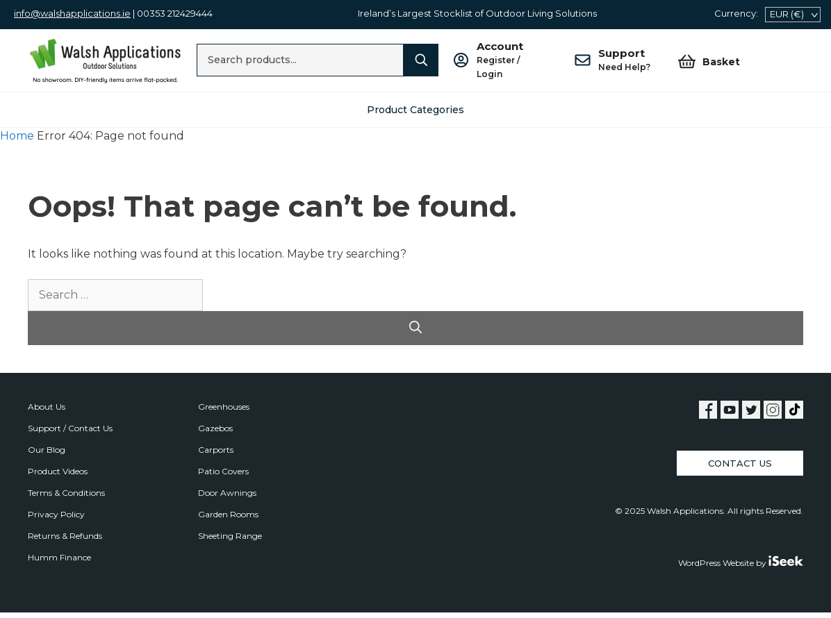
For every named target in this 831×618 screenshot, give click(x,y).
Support (624, 60)
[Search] (421, 60)
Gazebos (215, 428)
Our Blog (46, 449)
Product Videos (58, 471)
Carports (215, 449)
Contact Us (740, 463)
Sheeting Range (230, 536)
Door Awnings (227, 492)
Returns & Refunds (65, 536)
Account (511, 60)
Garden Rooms (228, 514)
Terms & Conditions (66, 492)
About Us (46, 406)
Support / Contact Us (70, 428)
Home (17, 135)
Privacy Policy (56, 514)
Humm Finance (59, 557)
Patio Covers (223, 471)
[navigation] (793, 14)
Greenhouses (223, 406)
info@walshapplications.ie (72, 13)
